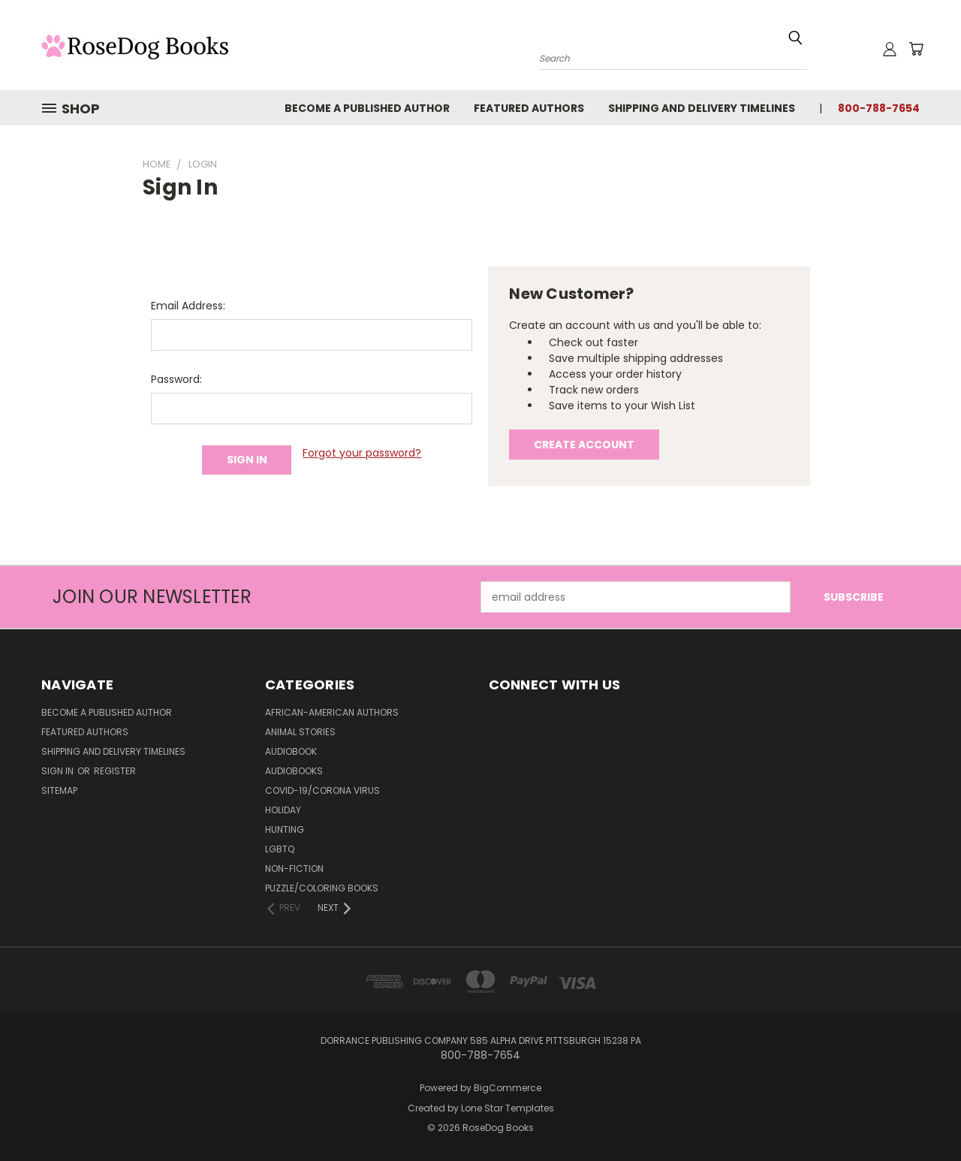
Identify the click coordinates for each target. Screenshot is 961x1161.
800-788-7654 (879, 108)
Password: (176, 379)
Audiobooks (294, 770)
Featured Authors (529, 108)
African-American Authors (332, 712)
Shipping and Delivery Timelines (701, 108)
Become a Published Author (367, 108)
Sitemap (59, 790)
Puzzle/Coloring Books (321, 888)
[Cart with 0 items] (915, 48)
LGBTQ (279, 849)
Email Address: (188, 305)
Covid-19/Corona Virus (322, 790)
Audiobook (291, 751)
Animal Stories (300, 731)
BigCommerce (507, 1087)
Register (115, 770)
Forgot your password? (362, 452)
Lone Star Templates (507, 1108)
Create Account (584, 444)
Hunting (284, 829)
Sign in (58, 770)
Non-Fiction (294, 868)
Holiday (283, 810)
